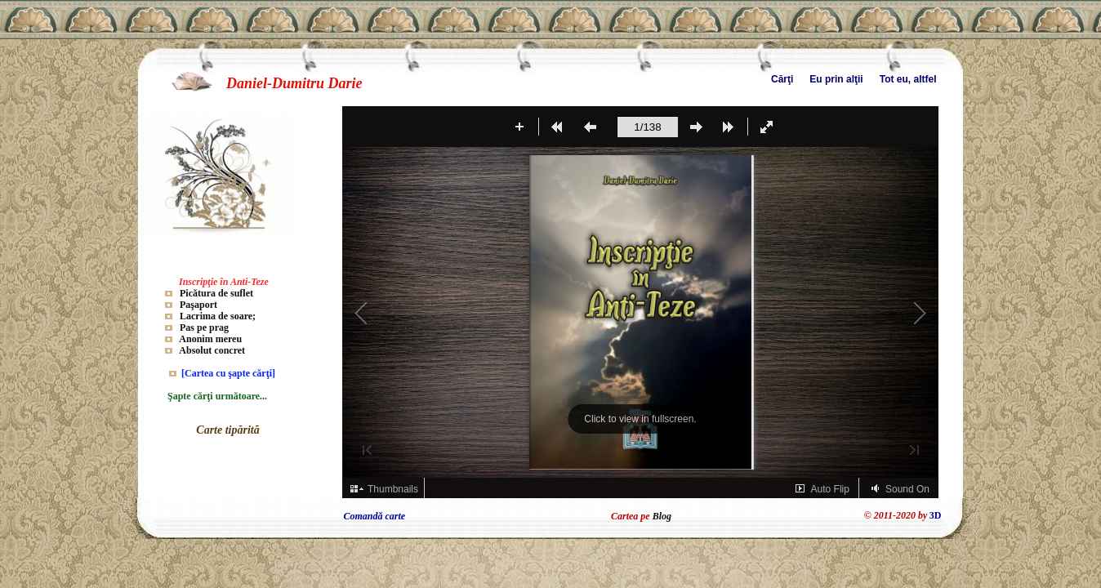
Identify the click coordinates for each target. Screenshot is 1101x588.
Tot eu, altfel (908, 79)
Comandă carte (375, 516)
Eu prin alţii (836, 79)
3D (935, 515)
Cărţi (782, 79)
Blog (662, 516)
